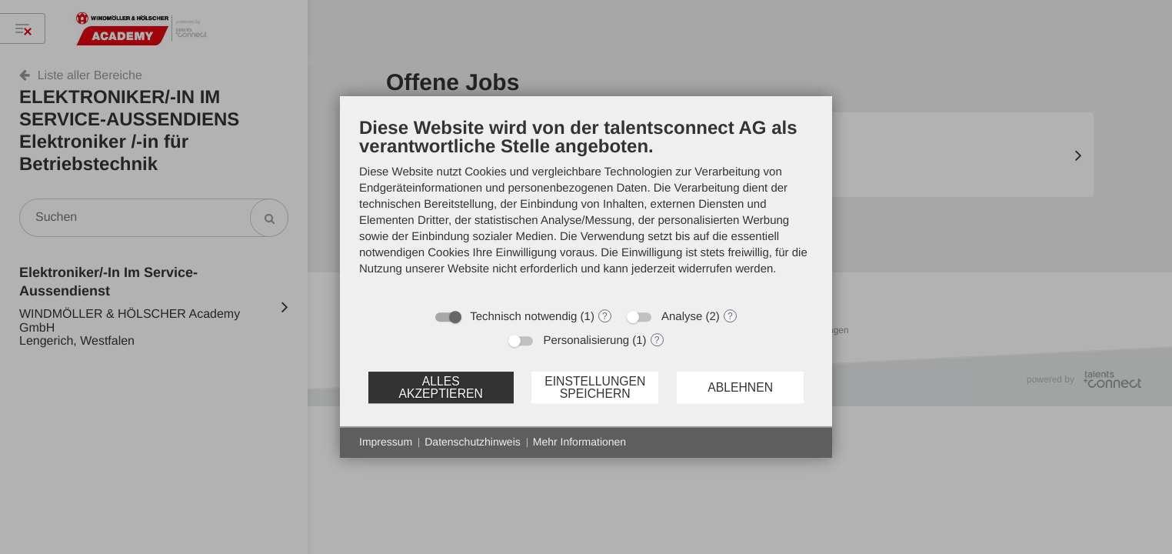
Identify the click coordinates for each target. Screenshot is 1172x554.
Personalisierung (586, 340)
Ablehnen (740, 387)
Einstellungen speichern (594, 387)
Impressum (385, 442)
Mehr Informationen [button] (579, 442)
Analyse (681, 316)
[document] (586, 208)
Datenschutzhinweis (473, 442)
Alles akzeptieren (440, 387)
